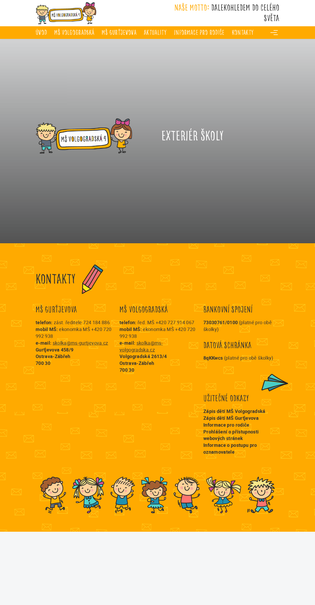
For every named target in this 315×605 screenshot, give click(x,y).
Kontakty (243, 32)
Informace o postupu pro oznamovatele (230, 448)
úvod (41, 32)
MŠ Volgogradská (74, 32)
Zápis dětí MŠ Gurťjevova (231, 418)
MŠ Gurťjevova (119, 32)
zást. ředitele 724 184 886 (82, 322)
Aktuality (155, 32)
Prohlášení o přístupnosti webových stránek (231, 435)
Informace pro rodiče (199, 32)
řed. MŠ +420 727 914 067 (166, 322)
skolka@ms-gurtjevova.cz (80, 343)
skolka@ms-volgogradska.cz (141, 346)
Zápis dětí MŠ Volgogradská (234, 411)
